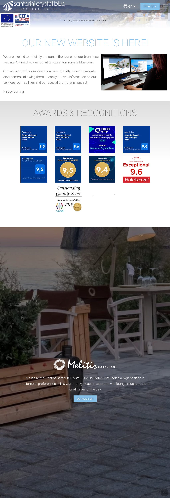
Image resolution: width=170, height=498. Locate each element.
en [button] (129, 6)
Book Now (150, 6)
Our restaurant (85, 398)
